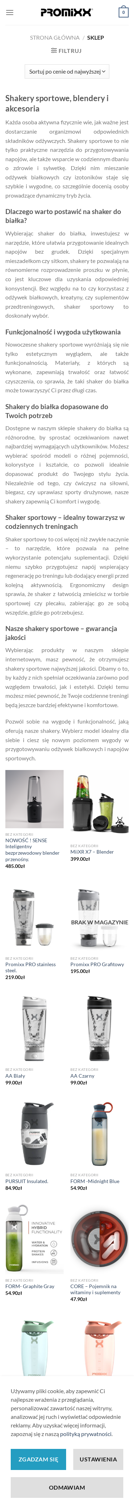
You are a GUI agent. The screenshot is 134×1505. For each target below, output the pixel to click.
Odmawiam (67, 1487)
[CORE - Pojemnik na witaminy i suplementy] (99, 1239)
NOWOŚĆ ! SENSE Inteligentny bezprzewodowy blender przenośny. (32, 850)
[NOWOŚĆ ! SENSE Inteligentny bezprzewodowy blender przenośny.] (34, 799)
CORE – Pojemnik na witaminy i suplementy (95, 1289)
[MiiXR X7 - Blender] (99, 805)
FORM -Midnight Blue (94, 1181)
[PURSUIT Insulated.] (34, 1134)
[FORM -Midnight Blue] (99, 1134)
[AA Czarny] (99, 1029)
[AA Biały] (34, 1029)
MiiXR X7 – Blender (92, 852)
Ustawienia (98, 1459)
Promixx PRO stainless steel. (30, 968)
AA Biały (15, 1076)
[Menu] (9, 12)
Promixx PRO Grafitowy (97, 964)
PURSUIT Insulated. (26, 1181)
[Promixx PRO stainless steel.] (34, 917)
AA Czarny (82, 1076)
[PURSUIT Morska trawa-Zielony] (34, 1351)
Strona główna (55, 37)
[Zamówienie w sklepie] (67, 71)
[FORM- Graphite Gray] (34, 1239)
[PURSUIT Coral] (99, 1351)
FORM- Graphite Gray (29, 1286)
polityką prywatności (85, 1433)
